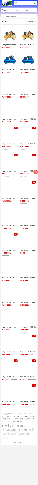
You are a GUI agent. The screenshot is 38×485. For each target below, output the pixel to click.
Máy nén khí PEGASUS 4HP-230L (10, 277)
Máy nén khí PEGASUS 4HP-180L (28, 277)
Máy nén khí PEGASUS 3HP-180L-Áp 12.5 (28, 225)
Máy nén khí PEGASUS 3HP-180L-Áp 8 (10, 327)
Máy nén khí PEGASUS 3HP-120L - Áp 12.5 (28, 45)
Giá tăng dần (30, 22)
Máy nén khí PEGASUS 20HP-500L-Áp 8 (28, 69)
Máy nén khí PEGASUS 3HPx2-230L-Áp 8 (28, 302)
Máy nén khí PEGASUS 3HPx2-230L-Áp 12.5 (10, 302)
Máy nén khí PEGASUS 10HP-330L (28, 119)
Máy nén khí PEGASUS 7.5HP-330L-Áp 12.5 (10, 225)
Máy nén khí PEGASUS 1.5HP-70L (10, 401)
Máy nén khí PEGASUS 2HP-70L (28, 377)
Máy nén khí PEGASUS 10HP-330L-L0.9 (28, 171)
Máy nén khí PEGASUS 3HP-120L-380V (28, 327)
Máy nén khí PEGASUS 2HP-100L (28, 401)
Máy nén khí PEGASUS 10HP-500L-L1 (10, 144)
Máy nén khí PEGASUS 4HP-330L (28, 250)
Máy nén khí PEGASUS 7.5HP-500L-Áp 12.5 (10, 198)
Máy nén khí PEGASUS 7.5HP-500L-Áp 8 (28, 198)
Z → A (20, 22)
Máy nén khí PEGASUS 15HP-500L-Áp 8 (28, 94)
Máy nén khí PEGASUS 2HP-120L (10, 377)
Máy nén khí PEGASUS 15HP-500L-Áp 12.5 (10, 94)
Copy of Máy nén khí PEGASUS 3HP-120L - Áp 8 (10, 45)
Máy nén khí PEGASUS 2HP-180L (28, 352)
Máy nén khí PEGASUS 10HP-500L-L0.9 (28, 144)
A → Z (12, 22)
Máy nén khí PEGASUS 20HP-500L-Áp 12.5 (10, 69)
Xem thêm (19, 442)
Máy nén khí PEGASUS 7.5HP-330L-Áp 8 (10, 250)
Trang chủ (5, 10)
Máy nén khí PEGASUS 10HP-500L (10, 119)
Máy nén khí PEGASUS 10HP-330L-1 (10, 171)
